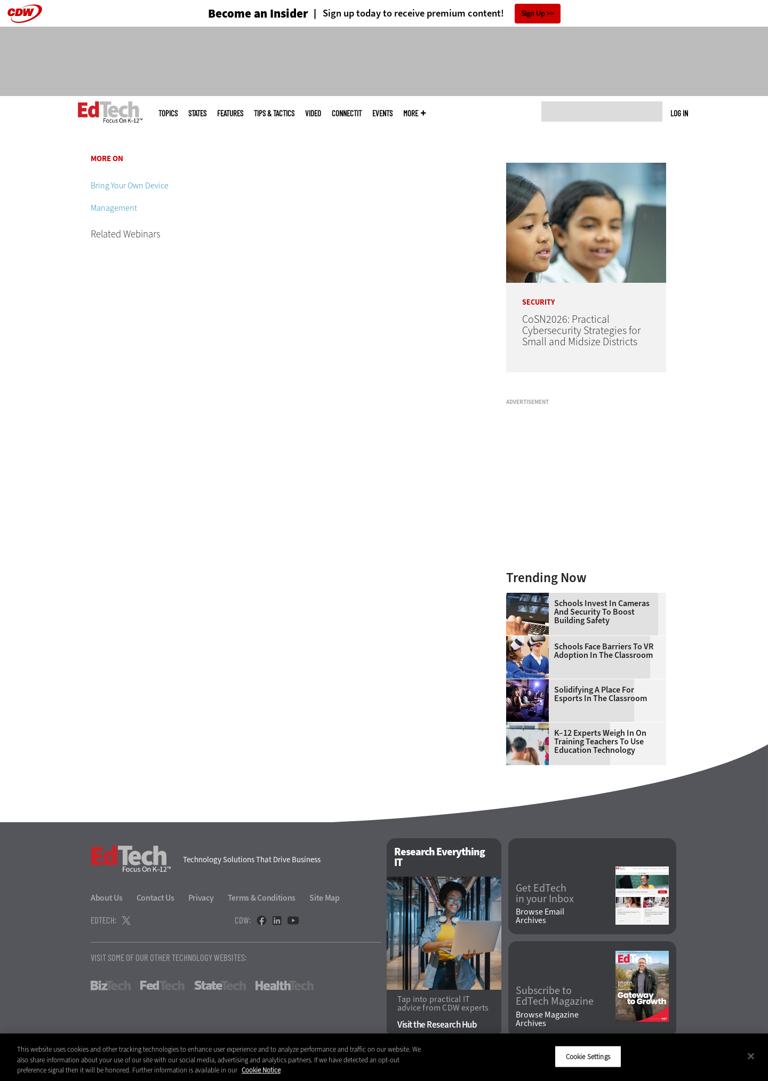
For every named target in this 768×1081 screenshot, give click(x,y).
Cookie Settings (588, 1056)
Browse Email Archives (540, 916)
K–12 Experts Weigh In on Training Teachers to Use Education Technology (600, 741)
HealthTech (284, 985)
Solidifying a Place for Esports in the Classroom (600, 694)
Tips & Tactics (274, 113)
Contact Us (155, 897)
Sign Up (533, 14)
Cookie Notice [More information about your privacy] (261, 1070)
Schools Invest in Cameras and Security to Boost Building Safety (602, 612)
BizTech (111, 985)
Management (114, 207)
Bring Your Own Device (130, 185)
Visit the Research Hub (437, 1024)
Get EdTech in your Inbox (545, 893)
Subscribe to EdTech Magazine (555, 996)
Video (313, 113)
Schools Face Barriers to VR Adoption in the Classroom (603, 650)
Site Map (324, 897)
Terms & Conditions (262, 897)
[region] (384, 1057)
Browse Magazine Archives (547, 1019)
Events (382, 113)
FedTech (162, 985)
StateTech (220, 985)
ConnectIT (347, 113)
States (197, 113)
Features (230, 113)
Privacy (201, 897)
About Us (107, 897)
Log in (679, 113)
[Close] (751, 1056)
